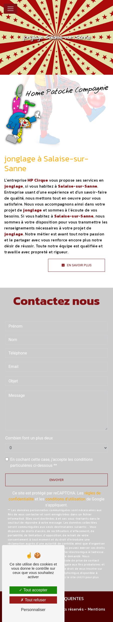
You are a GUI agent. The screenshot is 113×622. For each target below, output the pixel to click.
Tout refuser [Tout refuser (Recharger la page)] (33, 600)
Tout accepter (33, 590)
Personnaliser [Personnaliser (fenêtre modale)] (33, 610)
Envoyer (57, 480)
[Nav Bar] (10, 9)
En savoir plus (77, 265)
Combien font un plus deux (29, 438)
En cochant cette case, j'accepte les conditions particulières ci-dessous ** (51, 462)
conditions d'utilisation (66, 499)
